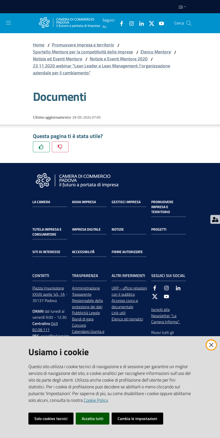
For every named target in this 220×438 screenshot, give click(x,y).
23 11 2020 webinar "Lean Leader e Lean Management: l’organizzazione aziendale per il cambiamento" (101, 69)
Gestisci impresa (126, 201)
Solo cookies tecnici (51, 419)
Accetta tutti (92, 419)
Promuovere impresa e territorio (83, 44)
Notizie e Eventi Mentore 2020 (118, 58)
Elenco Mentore (156, 51)
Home (38, 44)
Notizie (118, 229)
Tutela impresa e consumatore (47, 232)
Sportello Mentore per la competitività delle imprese (83, 51)
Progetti (158, 229)
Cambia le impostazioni (137, 419)
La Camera (41, 201)
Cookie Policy (96, 400)
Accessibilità (83, 251)
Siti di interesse (46, 251)
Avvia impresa (84, 201)
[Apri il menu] (8, 23)
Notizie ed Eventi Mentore (57, 58)
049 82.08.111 (45, 326)
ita (183, 6)
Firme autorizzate (127, 251)
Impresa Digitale (86, 229)
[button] (189, 23)
